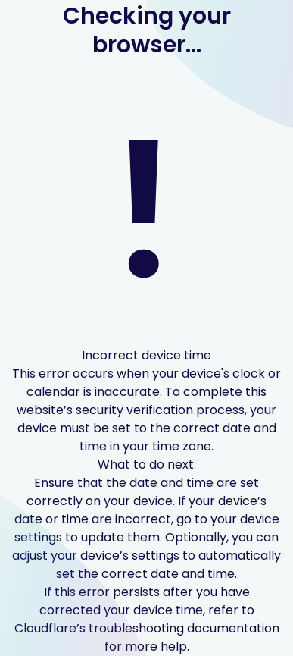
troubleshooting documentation (184, 628)
